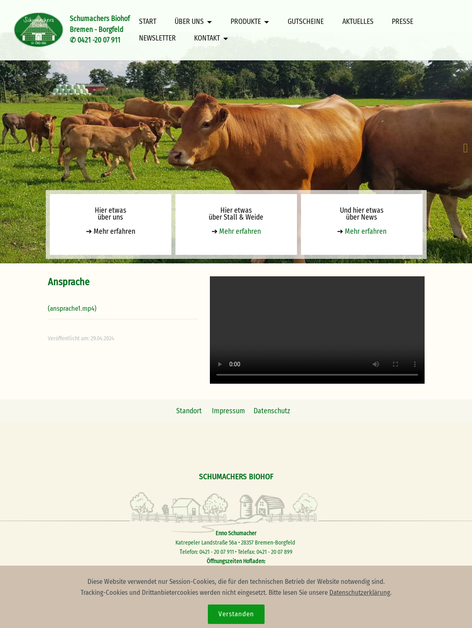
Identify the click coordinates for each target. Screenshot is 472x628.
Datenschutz (272, 411)
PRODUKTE (246, 22)
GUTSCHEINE (306, 22)
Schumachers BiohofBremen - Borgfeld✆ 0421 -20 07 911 (100, 30)
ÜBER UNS (189, 22)
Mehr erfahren (113, 231)
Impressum (229, 411)
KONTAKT (207, 38)
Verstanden (236, 614)
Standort (189, 411)
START (147, 22)
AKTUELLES (358, 22)
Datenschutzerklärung (359, 592)
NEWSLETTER (157, 38)
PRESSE (402, 22)
